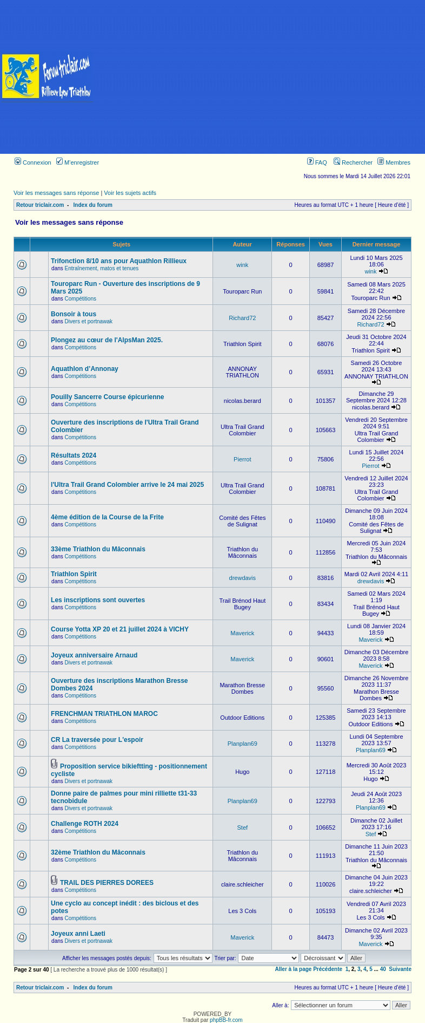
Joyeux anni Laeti (78, 933)
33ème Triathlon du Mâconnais (98, 549)
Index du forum (93, 205)
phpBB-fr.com (226, 1020)
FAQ (317, 162)
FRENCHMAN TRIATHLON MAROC (104, 714)
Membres (393, 162)
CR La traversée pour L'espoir (97, 740)
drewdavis (242, 578)
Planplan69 (242, 743)
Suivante (400, 969)
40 (383, 969)
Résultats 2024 (73, 455)
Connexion (33, 162)
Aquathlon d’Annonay (84, 369)
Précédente (327, 969)
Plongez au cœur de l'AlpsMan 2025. (107, 340)
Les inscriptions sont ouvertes (98, 600)
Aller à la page (293, 969)
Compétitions (80, 299)
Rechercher (353, 162)
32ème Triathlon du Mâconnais (98, 852)
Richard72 (242, 318)
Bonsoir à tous (73, 314)
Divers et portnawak (88, 321)
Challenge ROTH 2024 (84, 823)
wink (242, 265)
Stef (242, 827)
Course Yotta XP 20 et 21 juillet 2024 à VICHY (120, 629)
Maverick (242, 633)
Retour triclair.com (40, 205)
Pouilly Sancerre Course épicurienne (107, 397)
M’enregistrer (77, 162)
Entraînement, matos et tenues (102, 268)
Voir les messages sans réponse (56, 193)
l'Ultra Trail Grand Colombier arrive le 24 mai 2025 (127, 484)
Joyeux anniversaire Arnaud (94, 655)
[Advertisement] (259, 77)
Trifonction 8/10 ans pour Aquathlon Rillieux (119, 261)
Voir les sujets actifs (130, 193)
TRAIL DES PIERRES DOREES (107, 883)
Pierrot (242, 459)
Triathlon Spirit (74, 574)
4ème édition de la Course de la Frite (107, 517)
